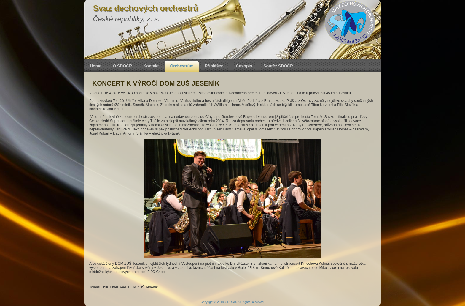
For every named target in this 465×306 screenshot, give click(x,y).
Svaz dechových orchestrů (145, 8)
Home (95, 66)
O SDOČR (122, 66)
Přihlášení (215, 66)
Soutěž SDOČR (278, 66)
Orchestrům (181, 66)
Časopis (244, 66)
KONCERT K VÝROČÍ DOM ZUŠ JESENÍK (155, 83)
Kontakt (151, 66)
